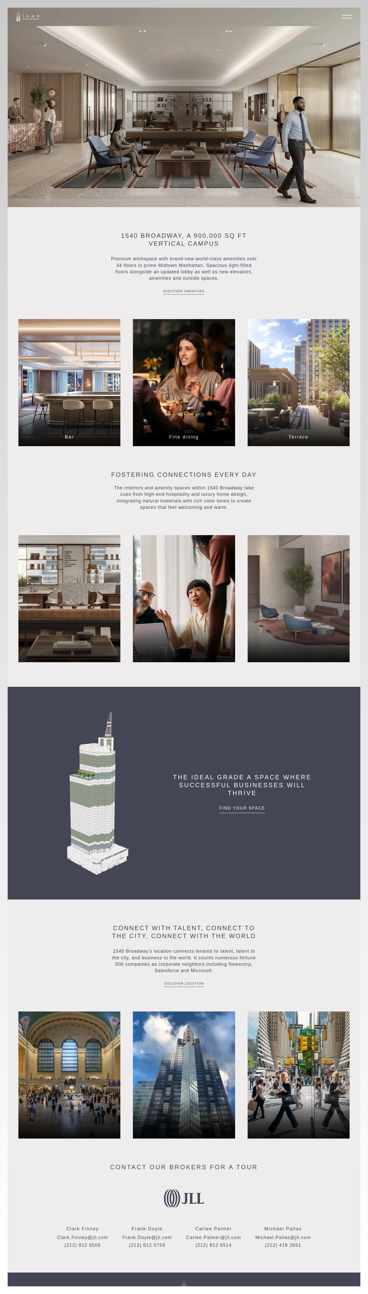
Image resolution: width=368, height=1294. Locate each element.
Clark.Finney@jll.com (82, 1237)
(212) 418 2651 (283, 1245)
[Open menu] (347, 16)
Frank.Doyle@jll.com (147, 1237)
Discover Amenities (184, 291)
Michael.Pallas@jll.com (283, 1237)
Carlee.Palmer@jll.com (213, 1237)
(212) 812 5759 (147, 1245)
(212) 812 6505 (82, 1245)
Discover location (184, 983)
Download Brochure (258, 1291)
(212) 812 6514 (213, 1245)
